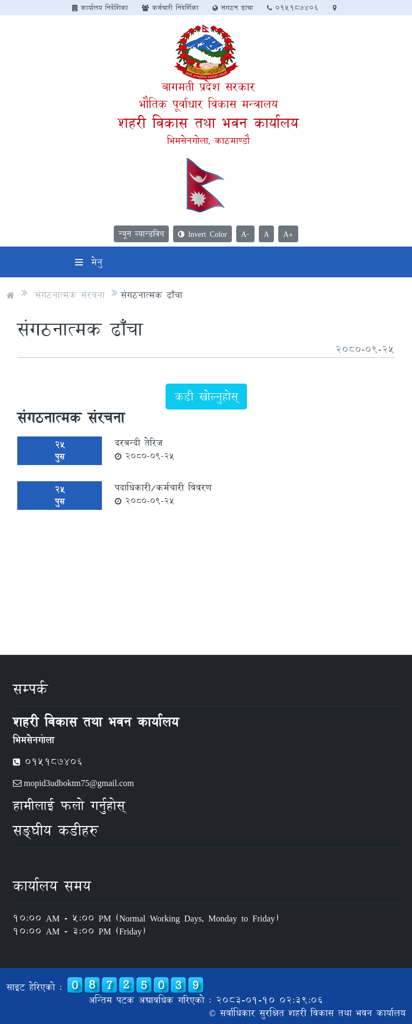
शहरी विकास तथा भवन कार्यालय (208, 122)
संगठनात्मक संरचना (70, 295)
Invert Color (202, 234)
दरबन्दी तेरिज (145, 448)
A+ (288, 234)
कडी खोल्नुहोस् (206, 396)
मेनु (88, 262)
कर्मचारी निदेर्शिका (170, 7)
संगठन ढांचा (232, 7)
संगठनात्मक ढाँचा (151, 295)
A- (245, 234)
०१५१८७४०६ (293, 7)
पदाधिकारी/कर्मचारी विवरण (163, 493)
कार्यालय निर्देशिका (100, 7)
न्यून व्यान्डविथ (141, 234)
